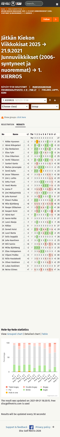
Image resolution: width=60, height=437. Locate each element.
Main (3, 9)
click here (21, 117)
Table (45, 334)
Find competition (15, 9)
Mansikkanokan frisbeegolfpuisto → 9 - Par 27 (26, 88)
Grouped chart (15, 334)
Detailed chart (32, 334)
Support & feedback (16, 427)
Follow (47, 19)
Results (20, 124)
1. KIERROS (21, 73)
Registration (7, 124)
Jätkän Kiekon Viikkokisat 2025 (20, 41)
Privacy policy (43, 427)
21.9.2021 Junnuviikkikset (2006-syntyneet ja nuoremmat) (28, 60)
